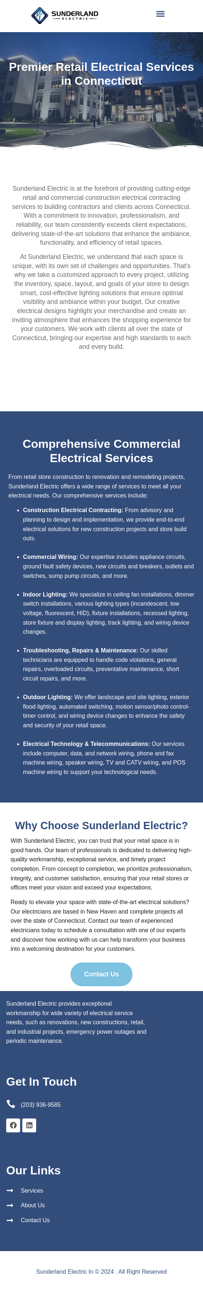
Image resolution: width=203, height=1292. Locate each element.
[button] (161, 14)
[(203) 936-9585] (10, 1104)
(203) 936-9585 (41, 1105)
